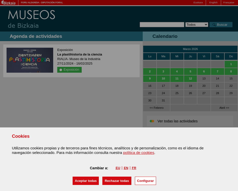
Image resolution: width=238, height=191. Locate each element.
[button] (86, 181)
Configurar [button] (145, 181)
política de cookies (138, 152)
